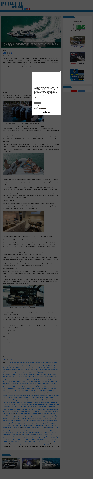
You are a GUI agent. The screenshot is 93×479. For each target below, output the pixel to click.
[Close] (61, 72)
